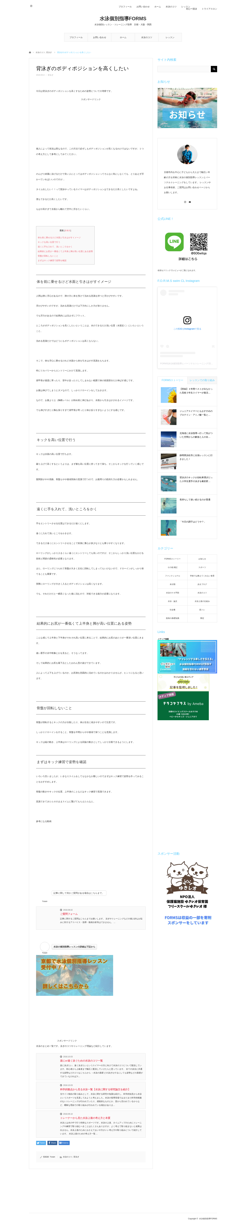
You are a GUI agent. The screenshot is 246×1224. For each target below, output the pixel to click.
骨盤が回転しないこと (48, 256)
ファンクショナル (172, 576)
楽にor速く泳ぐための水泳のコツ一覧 (81, 1060)
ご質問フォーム (69, 914)
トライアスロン (209, 9)
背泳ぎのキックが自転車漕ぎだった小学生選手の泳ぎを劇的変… (196, 479)
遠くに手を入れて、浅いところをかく (55, 246)
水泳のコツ (146, 37)
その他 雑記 (172, 567)
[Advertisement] (91, 122)
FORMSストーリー (172, 380)
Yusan (52, 1157)
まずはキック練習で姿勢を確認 (52, 260)
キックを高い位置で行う (49, 242)
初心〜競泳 (191, 9)
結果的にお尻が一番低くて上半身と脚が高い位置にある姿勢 (65, 251)
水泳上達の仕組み (202, 601)
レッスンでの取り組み (202, 380)
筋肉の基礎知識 (172, 618)
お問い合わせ (99, 37)
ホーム (123, 37)
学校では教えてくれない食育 (202, 576)
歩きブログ (202, 584)
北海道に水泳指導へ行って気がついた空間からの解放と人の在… (196, 435)
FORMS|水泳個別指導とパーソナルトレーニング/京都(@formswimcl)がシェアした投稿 (203, 363)
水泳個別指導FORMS (123, 18)
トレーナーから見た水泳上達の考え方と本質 (85, 1118)
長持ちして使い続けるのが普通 (195, 499)
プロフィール (76, 37)
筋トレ (202, 610)
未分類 (172, 584)
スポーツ (202, 567)
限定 (202, 618)
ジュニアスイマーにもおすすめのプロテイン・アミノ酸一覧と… (196, 413)
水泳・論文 (172, 601)
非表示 (67, 230)
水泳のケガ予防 (172, 593)
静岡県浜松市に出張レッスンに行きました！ (196, 457)
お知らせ (202, 559)
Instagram (31, 5)
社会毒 (172, 610)
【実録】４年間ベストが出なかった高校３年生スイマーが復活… (196, 391)
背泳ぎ (49, 52)
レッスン (170, 37)
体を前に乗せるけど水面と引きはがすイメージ (59, 237)
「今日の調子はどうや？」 (193, 521)
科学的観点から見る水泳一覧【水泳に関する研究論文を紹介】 (95, 1089)
